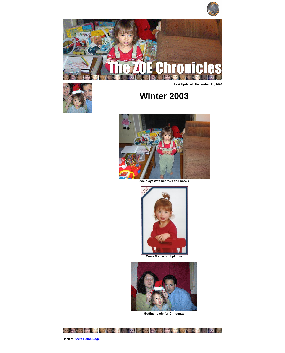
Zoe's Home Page (87, 339)
